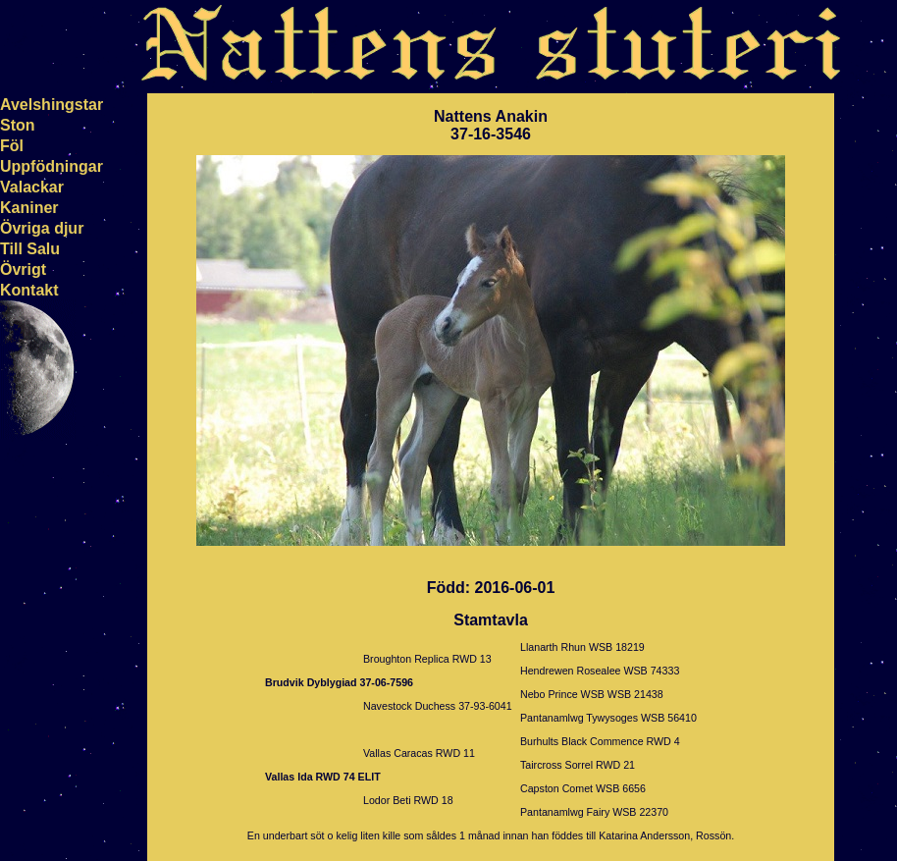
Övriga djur (41, 228)
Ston (17, 125)
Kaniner (29, 207)
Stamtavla (490, 620)
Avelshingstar (51, 104)
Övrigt (23, 269)
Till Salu (30, 249)
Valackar (32, 187)
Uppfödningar (51, 166)
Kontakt (29, 290)
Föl (12, 145)
